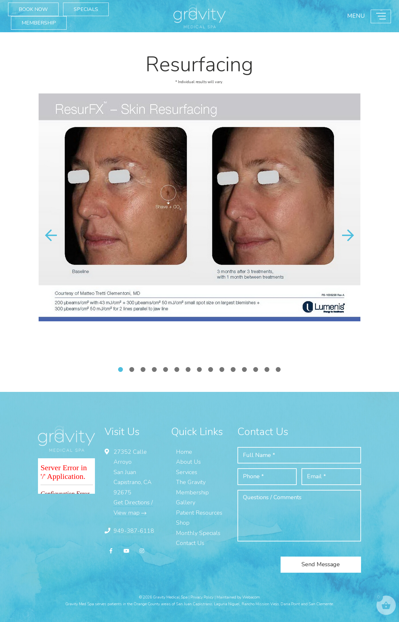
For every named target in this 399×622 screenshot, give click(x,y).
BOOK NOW (33, 9)
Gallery (185, 502)
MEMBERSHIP (39, 22)
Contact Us (190, 543)
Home (184, 452)
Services (186, 472)
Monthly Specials (198, 533)
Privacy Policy (202, 597)
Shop (183, 523)
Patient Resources (199, 513)
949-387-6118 (134, 531)
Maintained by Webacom (238, 597)
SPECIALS (86, 9)
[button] (348, 235)
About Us (188, 462)
